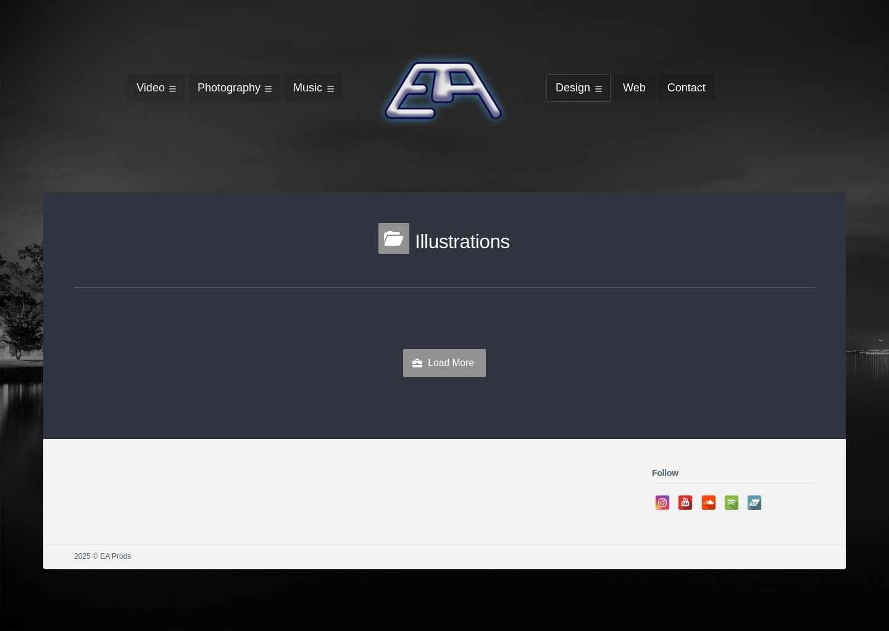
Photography (229, 87)
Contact (686, 87)
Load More (451, 362)
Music (307, 87)
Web (634, 87)
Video (150, 87)
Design (573, 87)
